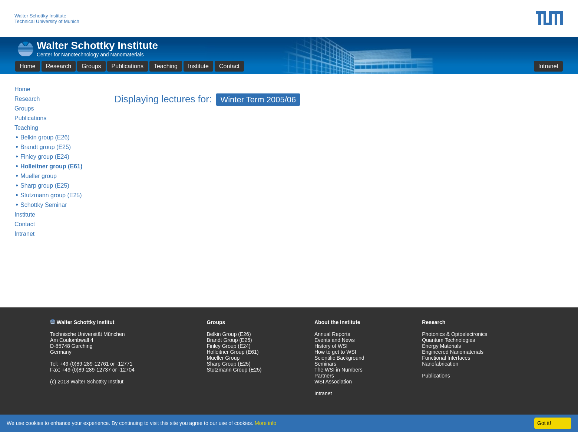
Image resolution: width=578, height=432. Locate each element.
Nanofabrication (440, 364)
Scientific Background (339, 358)
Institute (198, 66)
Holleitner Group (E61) (233, 352)
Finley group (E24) (44, 157)
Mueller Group (223, 358)
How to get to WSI (335, 352)
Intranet (548, 66)
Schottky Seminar (43, 205)
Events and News (334, 340)
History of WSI (330, 346)
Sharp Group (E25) (229, 364)
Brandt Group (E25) (229, 340)
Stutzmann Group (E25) (234, 370)
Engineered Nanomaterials (452, 352)
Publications (127, 66)
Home (28, 66)
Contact (229, 66)
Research (58, 66)
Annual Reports (332, 334)
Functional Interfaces (446, 358)
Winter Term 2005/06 (258, 99)
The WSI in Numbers (338, 370)
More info (265, 423)
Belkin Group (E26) (229, 334)
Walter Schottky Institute (40, 16)
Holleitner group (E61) (51, 166)
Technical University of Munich (46, 21)
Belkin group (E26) (45, 137)
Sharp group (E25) (44, 185)
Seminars (325, 364)
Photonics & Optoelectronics (454, 334)
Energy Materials (441, 346)
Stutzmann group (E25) (51, 195)
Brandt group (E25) (45, 147)
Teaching (166, 66)
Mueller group (38, 176)
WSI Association (333, 382)
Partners (324, 376)
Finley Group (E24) (229, 346)
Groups (91, 66)
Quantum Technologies (448, 340)
